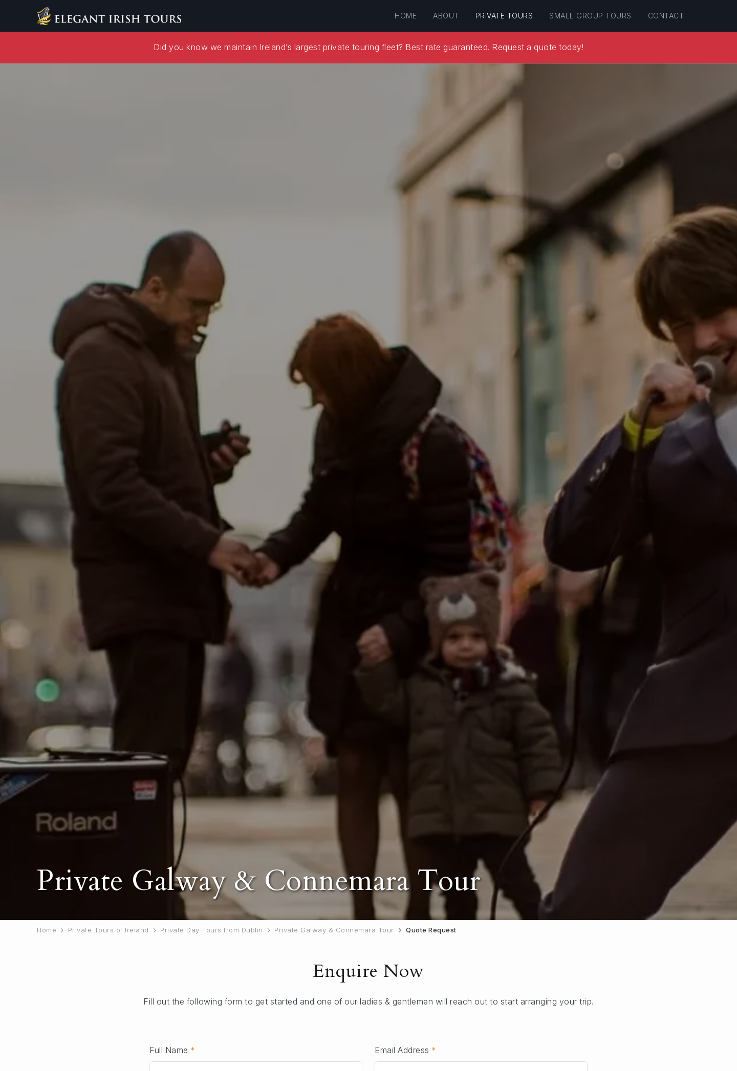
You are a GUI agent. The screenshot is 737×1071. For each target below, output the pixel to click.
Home (406, 15)
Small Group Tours (590, 15)
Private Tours (504, 15)
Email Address (406, 1050)
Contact (666, 15)
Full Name (172, 1050)
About (446, 15)
